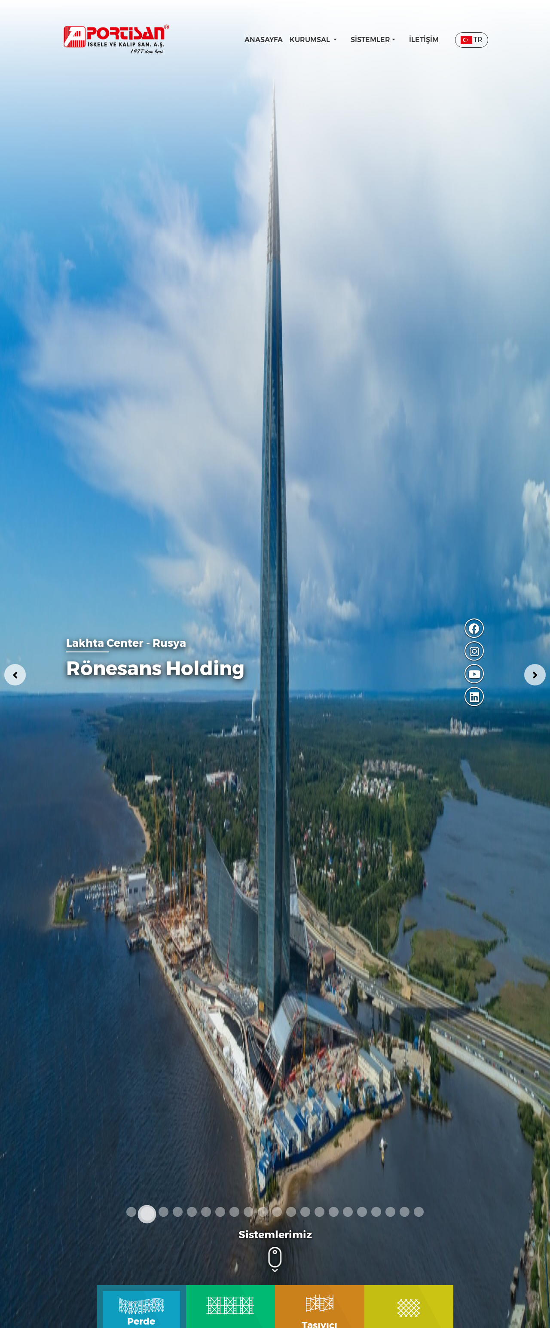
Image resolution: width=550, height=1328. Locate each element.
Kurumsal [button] (311, 40)
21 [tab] (419, 1212)
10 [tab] (263, 1212)
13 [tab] (305, 1212)
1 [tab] (131, 1212)
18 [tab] (376, 1212)
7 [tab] (220, 1212)
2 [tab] (147, 1214)
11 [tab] (277, 1212)
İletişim (424, 40)
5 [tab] (192, 1212)
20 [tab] (404, 1212)
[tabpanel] (275, 664)
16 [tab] (348, 1212)
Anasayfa (263, 40)
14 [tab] (319, 1212)
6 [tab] (206, 1212)
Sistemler (370, 40)
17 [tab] (362, 1212)
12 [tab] (291, 1212)
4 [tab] (178, 1212)
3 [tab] (163, 1212)
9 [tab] (249, 1212)
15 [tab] (334, 1212)
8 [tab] (234, 1212)
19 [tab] (390, 1212)
